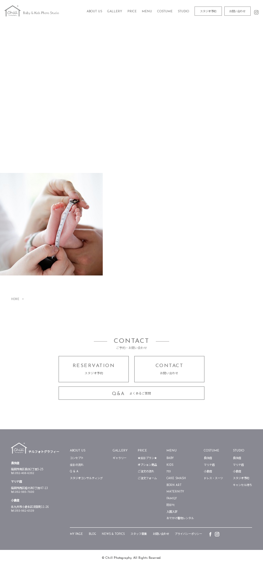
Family (171, 498)
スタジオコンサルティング (86, 478)
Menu (171, 450)
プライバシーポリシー (188, 534)
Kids (169, 465)
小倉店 (208, 471)
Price (142, 450)
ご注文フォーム (147, 478)
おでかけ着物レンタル (180, 518)
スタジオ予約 (208, 11)
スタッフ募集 (138, 534)
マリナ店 (209, 465)
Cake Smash (176, 478)
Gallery (114, 11)
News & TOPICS (113, 534)
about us (77, 450)
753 (168, 471)
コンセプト (77, 458)
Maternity (175, 491)
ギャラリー (119, 458)
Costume (211, 450)
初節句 (170, 505)
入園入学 (171, 512)
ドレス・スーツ (213, 478)
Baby (170, 458)
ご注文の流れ (146, 471)
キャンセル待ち (242, 485)
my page (76, 534)
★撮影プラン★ (147, 458)
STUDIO (238, 450)
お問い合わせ (237, 11)
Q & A (74, 471)
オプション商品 (147, 465)
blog (92, 534)
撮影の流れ (77, 465)
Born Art (173, 485)
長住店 (208, 458)
